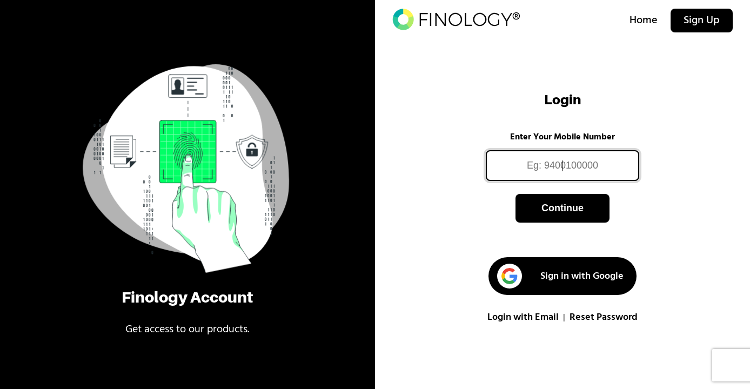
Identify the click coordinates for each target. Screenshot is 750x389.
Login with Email (523, 317)
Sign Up (702, 20)
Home (644, 20)
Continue (562, 208)
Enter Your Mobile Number (562, 137)
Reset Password (604, 317)
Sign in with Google (560, 276)
